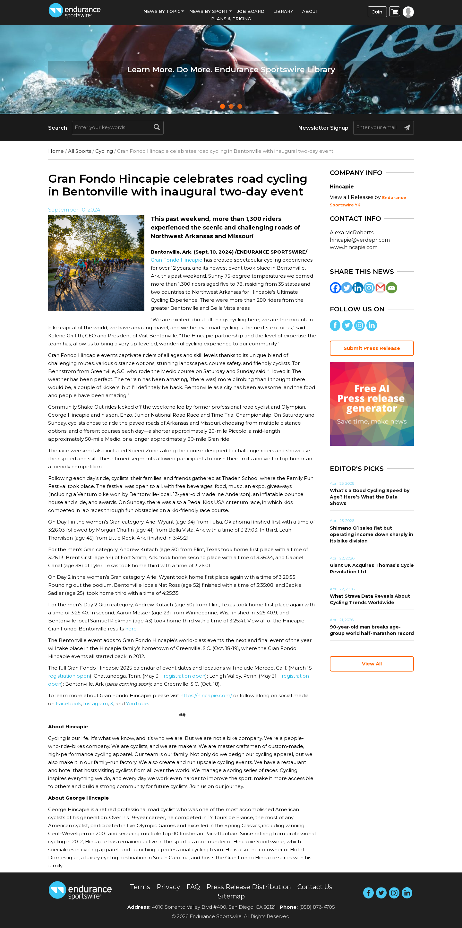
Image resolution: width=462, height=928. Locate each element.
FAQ (193, 887)
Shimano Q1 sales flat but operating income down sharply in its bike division (371, 534)
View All (372, 664)
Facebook (68, 703)
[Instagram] (369, 287)
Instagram (95, 703)
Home (56, 151)
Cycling (104, 151)
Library (283, 11)
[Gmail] (380, 287)
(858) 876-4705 (317, 907)
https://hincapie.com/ (206, 695)
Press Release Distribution (248, 887)
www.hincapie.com (354, 247)
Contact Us (314, 887)
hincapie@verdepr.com (360, 240)
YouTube (137, 703)
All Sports (79, 151)
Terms (140, 887)
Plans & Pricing (231, 18)
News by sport (208, 11)
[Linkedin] (358, 287)
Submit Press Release (372, 348)
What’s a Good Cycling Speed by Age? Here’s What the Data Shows (369, 497)
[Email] (391, 287)
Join (377, 12)
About (310, 11)
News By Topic (161, 11)
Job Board (250, 11)
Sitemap (231, 896)
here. (131, 629)
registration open (69, 676)
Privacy (168, 887)
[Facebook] (335, 287)
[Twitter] (346, 287)
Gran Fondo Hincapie (176, 260)
